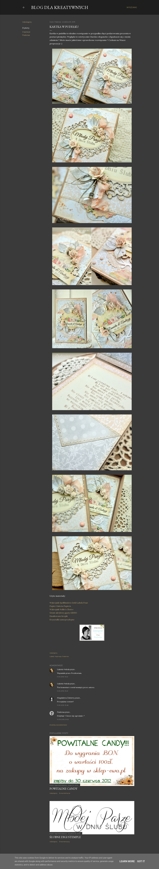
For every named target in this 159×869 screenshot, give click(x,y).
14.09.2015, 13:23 (63, 719)
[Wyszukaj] (132, 7)
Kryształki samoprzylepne (62, 619)
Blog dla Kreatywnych (59, 7)
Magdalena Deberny (66, 698)
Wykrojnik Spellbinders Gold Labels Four (69, 602)
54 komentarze (64, 793)
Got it (141, 861)
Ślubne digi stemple (65, 837)
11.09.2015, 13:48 (62, 705)
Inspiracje (26, 32)
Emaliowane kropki (59, 616)
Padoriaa (26, 35)
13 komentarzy (64, 842)
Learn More (127, 861)
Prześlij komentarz (58, 725)
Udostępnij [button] (26, 22)
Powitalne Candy (63, 789)
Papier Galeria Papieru (60, 606)
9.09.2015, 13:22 (62, 677)
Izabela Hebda (63, 669)
